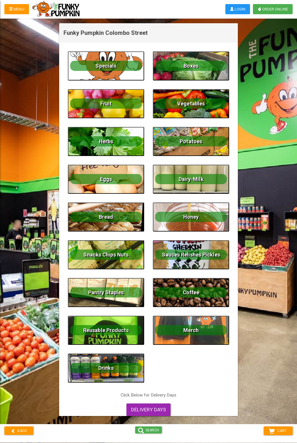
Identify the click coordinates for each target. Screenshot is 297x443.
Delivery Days (148, 409)
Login (238, 9)
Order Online (273, 9)
